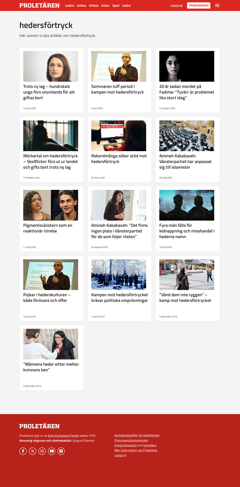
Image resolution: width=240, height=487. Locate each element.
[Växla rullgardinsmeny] (217, 5)
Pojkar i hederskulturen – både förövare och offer (47, 297)
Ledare (69, 5)
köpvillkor (150, 445)
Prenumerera (199, 5)
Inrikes (81, 5)
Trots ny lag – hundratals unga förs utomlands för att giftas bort (49, 92)
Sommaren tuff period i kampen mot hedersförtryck (117, 89)
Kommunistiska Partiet (63, 436)
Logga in (176, 6)
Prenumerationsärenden (131, 440)
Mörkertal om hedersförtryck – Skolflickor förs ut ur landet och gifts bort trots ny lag (50, 161)
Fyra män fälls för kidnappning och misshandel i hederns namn (187, 231)
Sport (115, 5)
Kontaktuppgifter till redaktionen (137, 435)
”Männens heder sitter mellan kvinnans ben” (51, 367)
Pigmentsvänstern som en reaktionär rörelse (47, 228)
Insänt (126, 5)
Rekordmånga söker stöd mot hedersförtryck (119, 158)
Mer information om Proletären (136, 450)
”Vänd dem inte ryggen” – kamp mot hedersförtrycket (185, 297)
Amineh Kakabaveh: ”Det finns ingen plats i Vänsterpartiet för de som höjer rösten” (119, 231)
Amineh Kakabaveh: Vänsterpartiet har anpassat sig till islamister (185, 161)
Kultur (105, 5)
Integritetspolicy (126, 445)
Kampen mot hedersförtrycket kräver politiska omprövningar (119, 297)
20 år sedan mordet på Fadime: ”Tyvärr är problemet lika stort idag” (186, 92)
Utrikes (94, 5)
